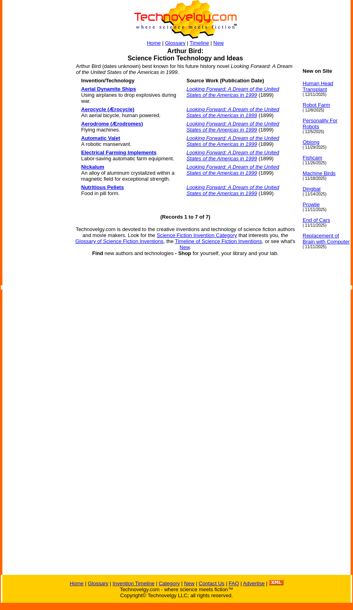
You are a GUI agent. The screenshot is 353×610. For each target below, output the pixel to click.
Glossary (175, 43)
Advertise (254, 583)
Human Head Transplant (318, 86)
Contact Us (211, 583)
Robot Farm (316, 105)
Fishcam (312, 158)
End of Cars (316, 220)
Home (154, 43)
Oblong (311, 142)
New (218, 43)
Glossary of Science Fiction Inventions (119, 241)
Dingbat (312, 189)
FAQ (234, 583)
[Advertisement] (34, 188)
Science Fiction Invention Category (197, 235)
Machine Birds (319, 173)
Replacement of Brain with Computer (326, 239)
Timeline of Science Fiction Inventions (218, 241)
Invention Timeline (134, 583)
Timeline (199, 43)
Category (169, 583)
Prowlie (311, 204)
